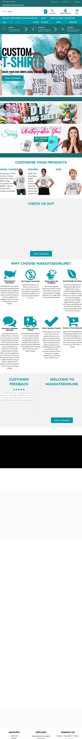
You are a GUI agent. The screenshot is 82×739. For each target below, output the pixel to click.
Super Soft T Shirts (7, 178)
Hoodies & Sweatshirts (36, 194)
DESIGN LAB (14, 736)
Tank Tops (31, 186)
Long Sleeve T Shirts (7, 184)
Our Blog (76, 1)
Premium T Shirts (6, 176)
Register (68, 13)
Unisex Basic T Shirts (8, 173)
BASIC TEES (32, 173)
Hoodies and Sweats (7, 191)
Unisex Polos (4, 188)
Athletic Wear (5, 181)
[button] (13, 20)
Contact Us (65, 1)
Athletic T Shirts (6, 186)
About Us (54, 1)
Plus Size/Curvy (34, 188)
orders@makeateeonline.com (14, 5)
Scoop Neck (32, 184)
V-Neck (30, 181)
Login (62, 13)
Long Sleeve (32, 176)
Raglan (30, 178)
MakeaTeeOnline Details (41, 736)
